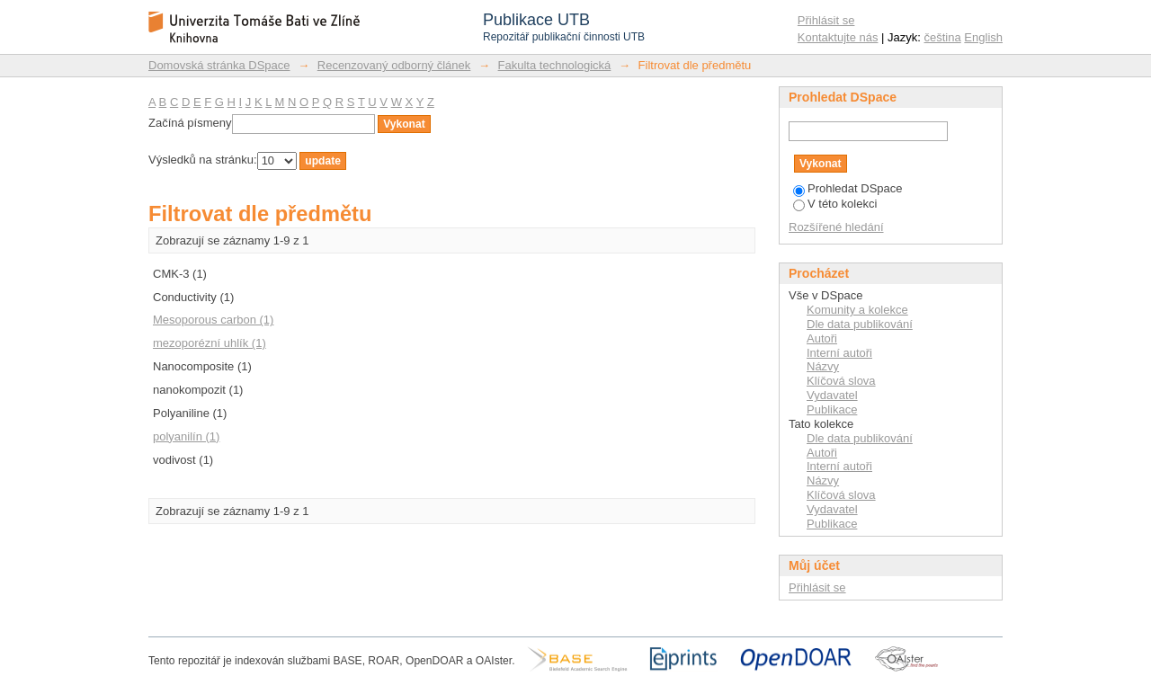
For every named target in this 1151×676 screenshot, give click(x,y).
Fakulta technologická (554, 65)
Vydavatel (832, 395)
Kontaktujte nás (838, 37)
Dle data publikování (860, 324)
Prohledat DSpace (848, 188)
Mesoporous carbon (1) (213, 319)
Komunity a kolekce (857, 309)
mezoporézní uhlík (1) (209, 343)
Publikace (832, 409)
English (983, 37)
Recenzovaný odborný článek (394, 65)
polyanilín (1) (186, 436)
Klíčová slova (841, 380)
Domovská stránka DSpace (219, 65)
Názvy (823, 366)
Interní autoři (839, 353)
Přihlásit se (826, 20)
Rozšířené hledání (836, 227)
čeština (942, 37)
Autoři (822, 338)
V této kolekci (835, 203)
